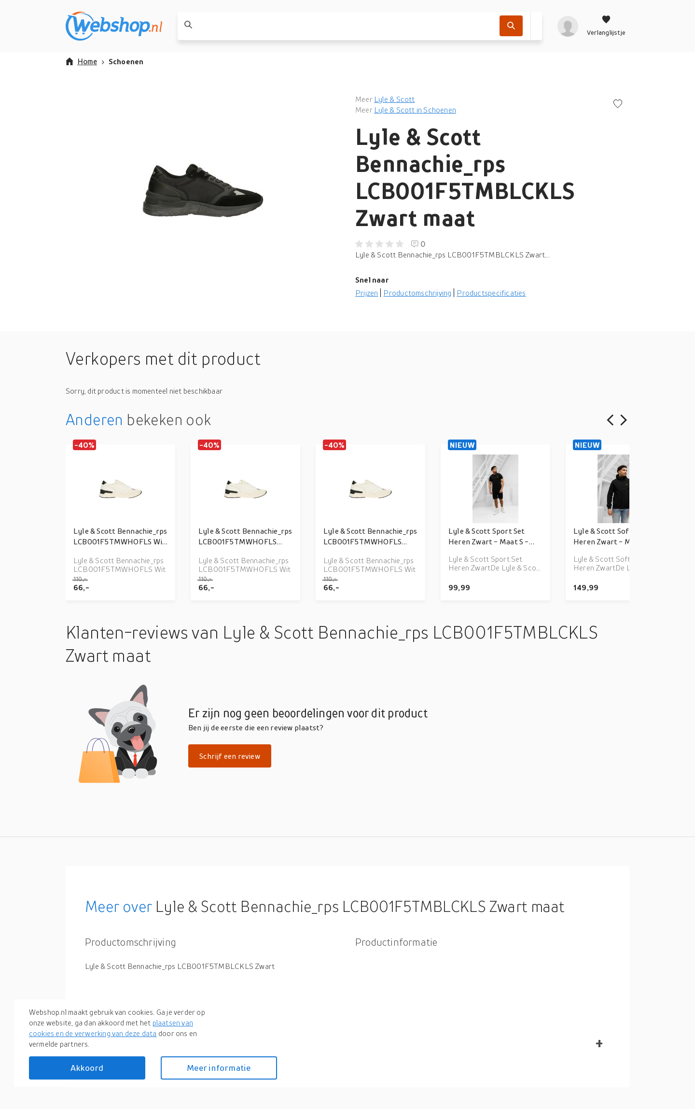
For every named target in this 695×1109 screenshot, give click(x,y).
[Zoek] (511, 25)
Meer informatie (218, 1068)
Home (81, 61)
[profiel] (567, 26)
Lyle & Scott (394, 99)
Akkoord (86, 1068)
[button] (202, 190)
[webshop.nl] (114, 26)
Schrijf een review (229, 756)
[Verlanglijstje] (606, 26)
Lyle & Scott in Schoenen (415, 109)
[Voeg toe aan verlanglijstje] (617, 105)
